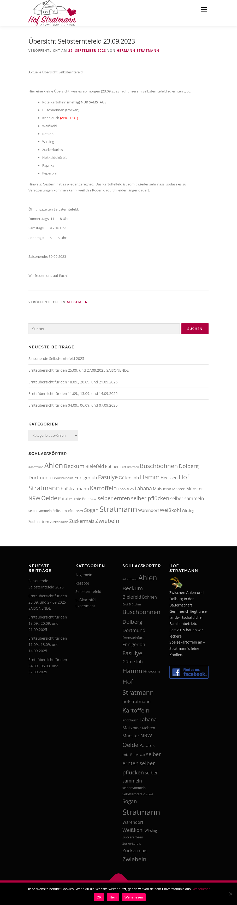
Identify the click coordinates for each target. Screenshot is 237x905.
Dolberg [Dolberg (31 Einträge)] (189, 466)
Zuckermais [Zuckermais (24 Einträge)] (81, 521)
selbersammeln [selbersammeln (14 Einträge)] (40, 511)
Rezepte (82, 583)
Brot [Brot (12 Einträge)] (123, 467)
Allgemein (77, 302)
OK (99, 897)
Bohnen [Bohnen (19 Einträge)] (112, 466)
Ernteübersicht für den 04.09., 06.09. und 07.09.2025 (73, 405)
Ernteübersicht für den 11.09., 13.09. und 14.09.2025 (73, 393)
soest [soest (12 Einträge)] (79, 511)
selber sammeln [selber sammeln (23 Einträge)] (187, 498)
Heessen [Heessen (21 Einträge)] (169, 478)
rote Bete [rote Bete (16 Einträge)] (82, 498)
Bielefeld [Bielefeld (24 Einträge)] (94, 466)
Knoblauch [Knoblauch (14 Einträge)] (126, 489)
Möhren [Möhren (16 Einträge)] (178, 488)
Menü (204, 9)
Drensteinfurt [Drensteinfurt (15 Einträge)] (62, 478)
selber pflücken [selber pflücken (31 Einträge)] (150, 498)
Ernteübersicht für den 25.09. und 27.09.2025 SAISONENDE (78, 370)
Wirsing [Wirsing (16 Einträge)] (188, 510)
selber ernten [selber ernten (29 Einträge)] (114, 498)
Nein (113, 897)
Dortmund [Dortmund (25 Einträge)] (39, 477)
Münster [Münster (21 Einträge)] (194, 489)
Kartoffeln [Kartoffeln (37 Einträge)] (103, 488)
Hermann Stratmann (138, 50)
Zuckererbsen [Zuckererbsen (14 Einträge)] (38, 521)
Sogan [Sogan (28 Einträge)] (91, 509)
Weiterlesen (201, 889)
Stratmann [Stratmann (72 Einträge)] (118, 509)
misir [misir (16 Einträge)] (167, 488)
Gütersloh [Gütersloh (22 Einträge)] (129, 478)
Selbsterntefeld (88, 591)
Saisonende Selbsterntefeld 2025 (56, 358)
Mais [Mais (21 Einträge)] (157, 489)
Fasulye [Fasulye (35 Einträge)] (108, 477)
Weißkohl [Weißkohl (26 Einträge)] (170, 510)
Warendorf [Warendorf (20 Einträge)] (148, 510)
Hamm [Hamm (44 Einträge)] (150, 476)
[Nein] (230, 893)
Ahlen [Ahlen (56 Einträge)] (53, 465)
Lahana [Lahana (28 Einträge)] (143, 488)
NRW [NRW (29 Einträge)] (34, 498)
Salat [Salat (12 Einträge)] (94, 499)
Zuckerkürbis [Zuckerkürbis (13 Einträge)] (59, 522)
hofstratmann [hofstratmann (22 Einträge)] (75, 489)
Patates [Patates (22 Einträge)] (65, 498)
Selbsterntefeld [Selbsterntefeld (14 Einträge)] (63, 511)
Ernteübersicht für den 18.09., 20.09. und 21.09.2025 (73, 381)
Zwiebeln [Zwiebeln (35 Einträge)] (107, 520)
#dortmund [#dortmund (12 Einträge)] (35, 467)
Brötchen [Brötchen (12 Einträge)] (133, 467)
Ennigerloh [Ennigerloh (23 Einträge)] (85, 477)
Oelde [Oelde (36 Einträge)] (49, 498)
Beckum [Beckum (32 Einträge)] (74, 466)
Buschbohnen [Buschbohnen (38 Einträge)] (159, 466)
